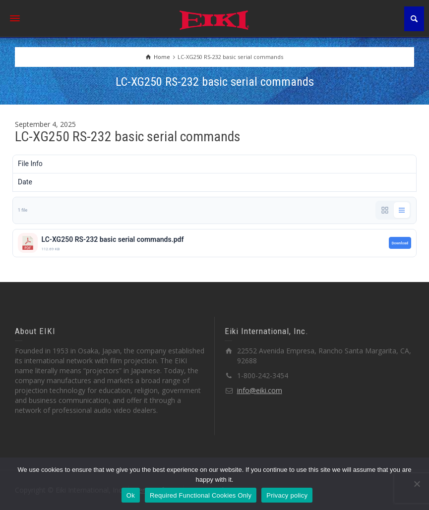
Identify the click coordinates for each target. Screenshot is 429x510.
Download (400, 243)
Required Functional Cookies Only (200, 495)
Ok (130, 495)
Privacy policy (286, 495)
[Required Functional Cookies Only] (417, 484)
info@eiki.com (259, 390)
